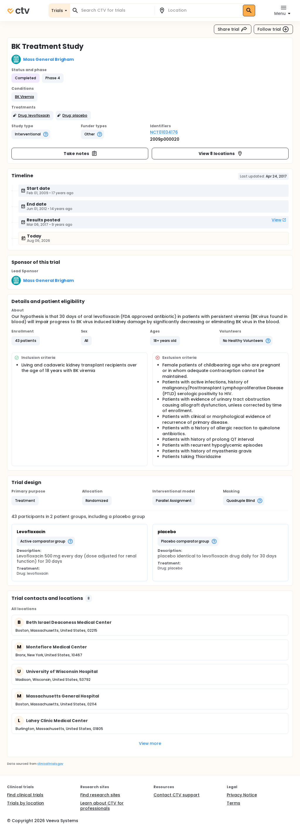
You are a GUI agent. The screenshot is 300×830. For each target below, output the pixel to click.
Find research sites (100, 795)
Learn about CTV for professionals (102, 805)
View (279, 220)
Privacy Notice (242, 795)
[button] (24, 96)
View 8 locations (221, 153)
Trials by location (25, 803)
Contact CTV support (177, 795)
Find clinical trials (25, 795)
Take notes (80, 153)
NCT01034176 (164, 132)
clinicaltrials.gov (50, 764)
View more (150, 743)
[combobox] (115, 10)
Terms (233, 803)
